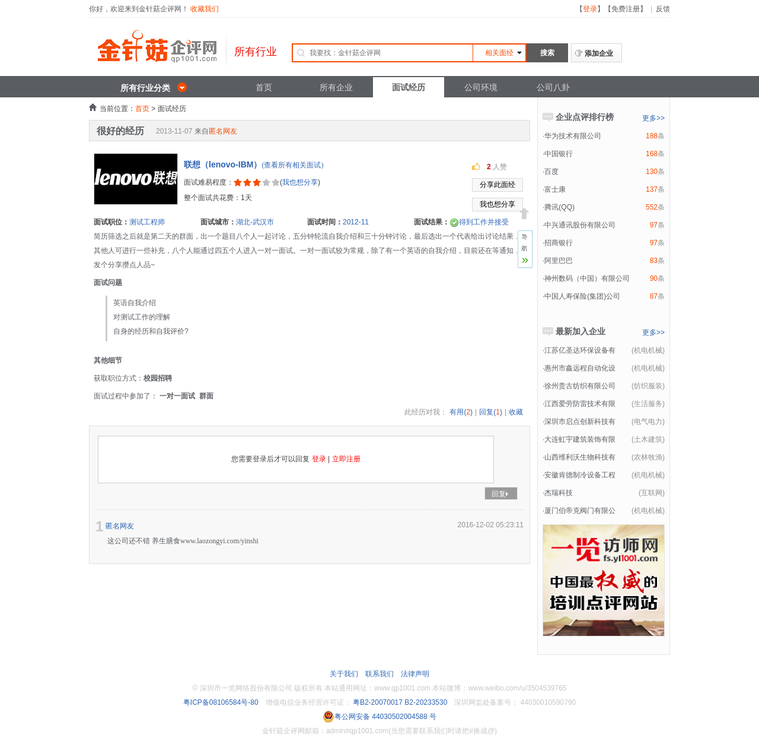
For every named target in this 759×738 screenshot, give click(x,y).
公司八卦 (553, 87)
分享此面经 (497, 184)
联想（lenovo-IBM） (222, 164)
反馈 (663, 9)
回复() (490, 412)
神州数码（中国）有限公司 (587, 278)
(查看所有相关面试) (292, 165)
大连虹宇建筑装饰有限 (580, 439)
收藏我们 (204, 9)
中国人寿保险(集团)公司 (582, 296)
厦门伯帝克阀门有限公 (580, 510)
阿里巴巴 (558, 260)
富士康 (555, 189)
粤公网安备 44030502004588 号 (379, 717)
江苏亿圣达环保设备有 (580, 350)
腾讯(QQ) (559, 207)
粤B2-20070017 (377, 702)
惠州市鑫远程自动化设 (580, 368)
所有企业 (336, 87)
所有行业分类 (145, 88)
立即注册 (346, 459)
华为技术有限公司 (572, 136)
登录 (590, 9)
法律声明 (415, 674)
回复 (501, 494)
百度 (551, 171)
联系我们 (379, 674)
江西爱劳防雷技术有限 (580, 404)
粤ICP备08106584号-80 (221, 702)
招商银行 (558, 243)
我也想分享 (300, 182)
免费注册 (625, 9)
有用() (461, 412)
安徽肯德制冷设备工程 (580, 475)
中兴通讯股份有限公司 (580, 225)
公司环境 (481, 87)
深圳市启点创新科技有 (580, 421)
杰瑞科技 (558, 493)
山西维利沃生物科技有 (580, 457)
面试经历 (408, 87)
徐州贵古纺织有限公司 (580, 386)
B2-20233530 (425, 702)
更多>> (653, 118)
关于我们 (344, 674)
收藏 (516, 412)
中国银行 (558, 154)
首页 (264, 87)
